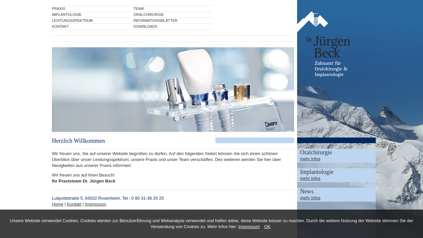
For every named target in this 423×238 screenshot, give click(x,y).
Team (139, 9)
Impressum (248, 226)
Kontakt (60, 26)
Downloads (145, 26)
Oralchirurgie (149, 15)
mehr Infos (310, 158)
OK (267, 226)
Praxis (58, 9)
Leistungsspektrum (72, 20)
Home (57, 204)
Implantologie (67, 15)
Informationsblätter (155, 20)
